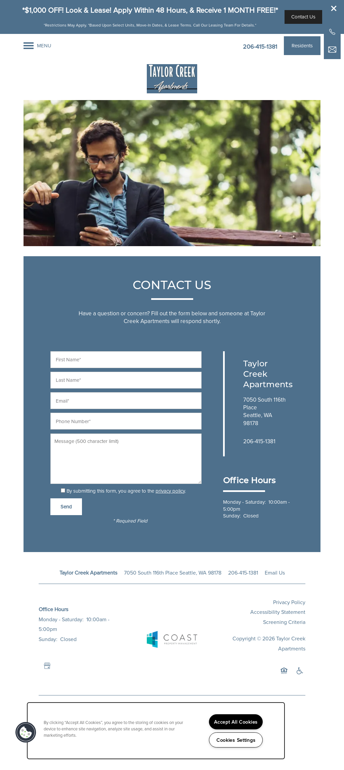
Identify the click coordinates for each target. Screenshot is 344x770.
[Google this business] (47, 666)
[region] (156, 730)
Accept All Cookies (236, 721)
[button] (334, 8)
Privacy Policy (289, 602)
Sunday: (232, 515)
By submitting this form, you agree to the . (126, 490)
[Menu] (37, 45)
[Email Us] (332, 49)
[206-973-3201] (332, 32)
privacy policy (170, 490)
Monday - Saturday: (244, 501)
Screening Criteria (284, 622)
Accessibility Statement (277, 612)
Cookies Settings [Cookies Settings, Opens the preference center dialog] (236, 739)
